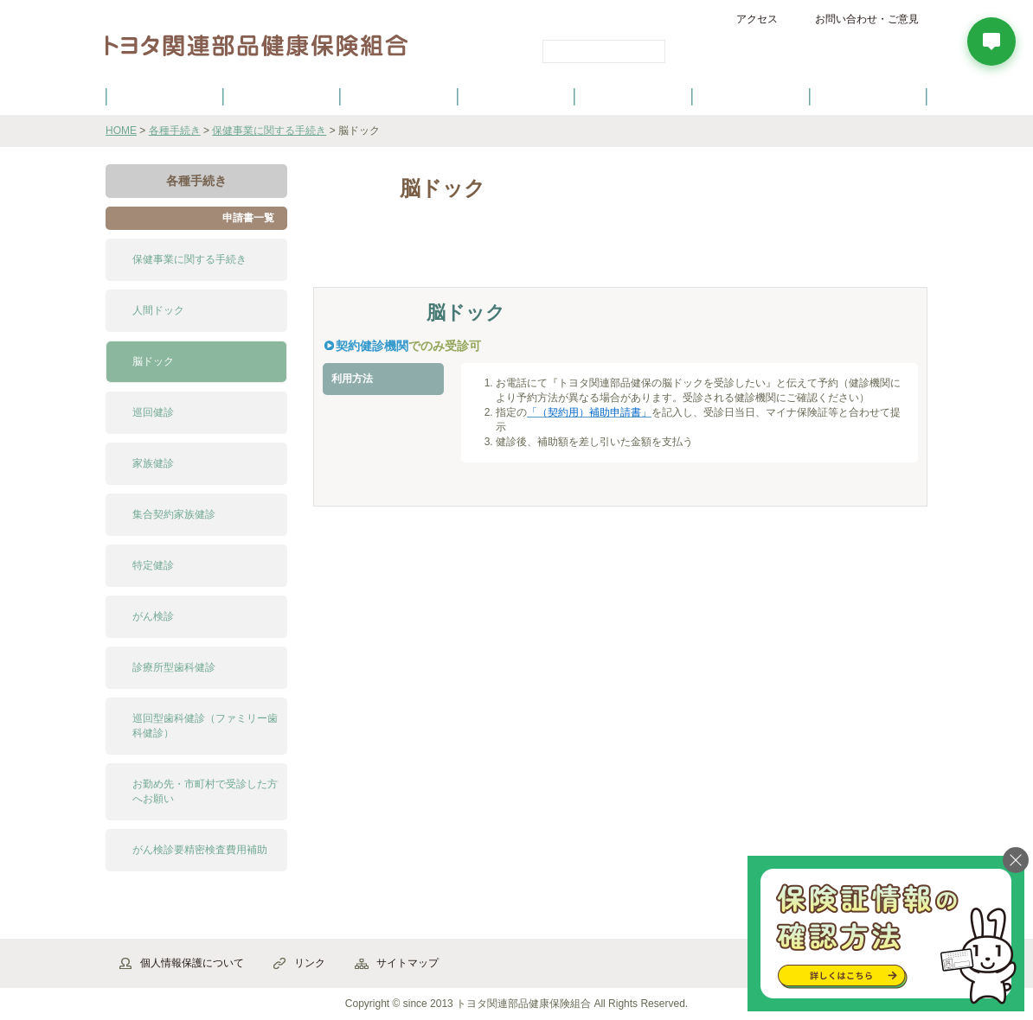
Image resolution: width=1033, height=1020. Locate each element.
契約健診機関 (372, 346)
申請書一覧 (248, 218)
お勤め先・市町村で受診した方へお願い (205, 791)
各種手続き (634, 96)
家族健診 (153, 463)
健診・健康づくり (516, 96)
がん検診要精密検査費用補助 (199, 850)
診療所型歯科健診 (173, 667)
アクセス (757, 19)
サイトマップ (407, 963)
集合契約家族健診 (173, 514)
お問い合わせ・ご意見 (867, 19)
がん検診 (153, 616)
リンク (309, 963)
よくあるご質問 (868, 96)
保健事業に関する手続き (269, 130)
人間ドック (158, 310)
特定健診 (153, 565)
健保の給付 (399, 96)
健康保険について (281, 96)
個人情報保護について (192, 963)
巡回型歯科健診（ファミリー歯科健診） (205, 725)
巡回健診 (153, 412)
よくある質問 (559, 256)
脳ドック (153, 361)
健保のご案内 (164, 96)
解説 (360, 256)
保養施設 (751, 96)
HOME (121, 130)
